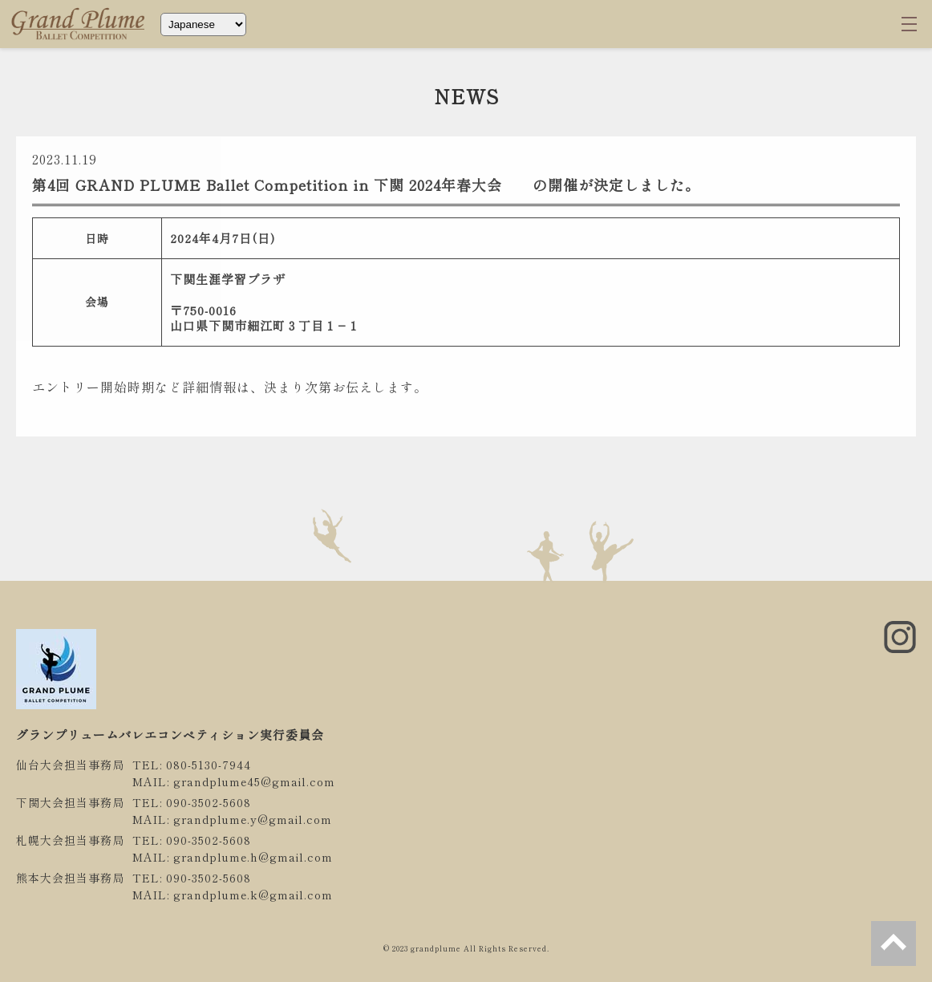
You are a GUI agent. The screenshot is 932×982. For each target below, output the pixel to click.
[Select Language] (203, 24)
